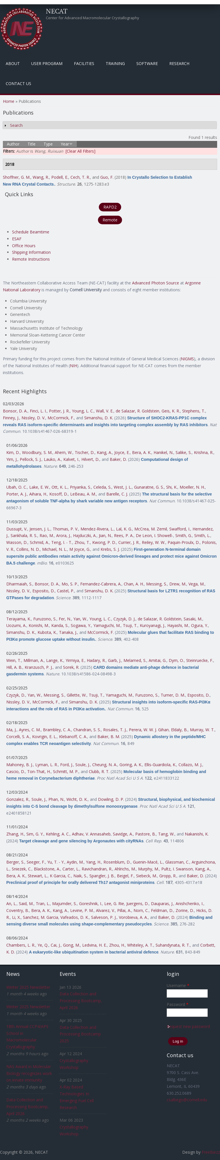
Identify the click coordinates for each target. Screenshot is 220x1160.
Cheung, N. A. (104, 764)
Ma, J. (11, 729)
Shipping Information (31, 252)
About (13, 63)
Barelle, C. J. (117, 494)
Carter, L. (70, 869)
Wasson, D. (17, 542)
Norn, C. (141, 910)
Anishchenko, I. (189, 903)
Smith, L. (202, 535)
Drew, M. (177, 584)
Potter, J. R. (59, 411)
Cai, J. (56, 945)
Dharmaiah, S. (19, 584)
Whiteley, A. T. (140, 945)
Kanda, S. (59, 625)
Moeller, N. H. (192, 487)
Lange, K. (54, 660)
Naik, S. (80, 875)
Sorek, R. (71, 667)
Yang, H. (93, 862)
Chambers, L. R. (20, 945)
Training (115, 63)
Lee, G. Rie (114, 903)
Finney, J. (11, 417)
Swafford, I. (179, 529)
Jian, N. (105, 535)
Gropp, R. (167, 875)
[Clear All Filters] (80, 151)
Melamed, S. (134, 660)
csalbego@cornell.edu (187, 1099)
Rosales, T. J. (115, 729)
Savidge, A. (123, 834)
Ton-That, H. (39, 771)
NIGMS (187, 358)
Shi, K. (171, 487)
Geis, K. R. (171, 411)
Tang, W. (166, 834)
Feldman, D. (162, 910)
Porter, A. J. (16, 494)
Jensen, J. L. (40, 529)
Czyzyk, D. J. (124, 619)
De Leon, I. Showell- (154, 535)
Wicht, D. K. (77, 799)
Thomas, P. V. (65, 529)
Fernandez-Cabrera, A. (100, 584)
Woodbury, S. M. (37, 452)
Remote (110, 220)
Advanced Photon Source (155, 283)
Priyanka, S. (80, 487)
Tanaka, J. (68, 632)
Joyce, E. (122, 452)
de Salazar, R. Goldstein (137, 411)
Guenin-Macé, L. (148, 862)
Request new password (188, 1026)
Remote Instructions (31, 259)
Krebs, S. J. (110, 549)
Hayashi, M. (178, 625)
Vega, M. (196, 584)
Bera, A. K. (141, 452)
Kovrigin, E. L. (44, 736)
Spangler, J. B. (102, 875)
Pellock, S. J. (31, 459)
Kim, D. (13, 452)
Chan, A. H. (134, 584)
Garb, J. (114, 660)
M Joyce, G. (79, 549)
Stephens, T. (193, 411)
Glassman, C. (177, 862)
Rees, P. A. (123, 535)
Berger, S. (15, 862)
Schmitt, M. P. (65, 771)
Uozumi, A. (16, 625)
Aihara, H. (38, 494)
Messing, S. (156, 584)
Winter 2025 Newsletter (28, 987)
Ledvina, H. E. (94, 945)
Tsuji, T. (130, 625)
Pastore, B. (145, 834)
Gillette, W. (77, 695)
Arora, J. (63, 535)
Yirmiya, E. (75, 660)
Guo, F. (106, 177)
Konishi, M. (39, 625)
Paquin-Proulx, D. (184, 542)
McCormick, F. (61, 417)
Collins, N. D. (28, 549)
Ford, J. (66, 764)
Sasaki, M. (193, 619)
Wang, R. (41, 177)
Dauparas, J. (162, 903)
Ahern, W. (63, 452)
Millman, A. (33, 660)
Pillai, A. (124, 910)
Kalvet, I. (71, 459)
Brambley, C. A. (57, 729)
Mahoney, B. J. (19, 764)
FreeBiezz (211, 1152)
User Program (46, 63)
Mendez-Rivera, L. (97, 529)
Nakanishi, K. (197, 834)
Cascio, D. (15, 771)
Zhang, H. (15, 834)
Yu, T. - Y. (55, 862)
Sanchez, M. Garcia (40, 917)
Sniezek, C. (22, 869)
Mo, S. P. (70, 584)
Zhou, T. (82, 542)
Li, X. (16, 917)
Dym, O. (176, 660)
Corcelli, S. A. (18, 736)
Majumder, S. (64, 903)
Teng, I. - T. (61, 542)
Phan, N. (56, 799)
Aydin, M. (75, 862)
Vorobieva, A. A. (133, 917)
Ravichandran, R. (97, 869)
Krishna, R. (203, 452)
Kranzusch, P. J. (39, 667)
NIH (73, 365)
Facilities (84, 63)
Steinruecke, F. (199, 660)
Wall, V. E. (104, 411)
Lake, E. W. (39, 487)
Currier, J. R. (129, 542)
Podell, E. (59, 177)
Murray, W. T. (202, 729)
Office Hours (24, 245)
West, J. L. (123, 487)
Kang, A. (104, 452)
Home (8, 101)
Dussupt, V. (16, 529)
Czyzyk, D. (15, 695)
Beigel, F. (125, 875)
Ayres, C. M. (30, 729)
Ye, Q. (43, 945)
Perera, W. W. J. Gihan (149, 729)
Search (16, 125)
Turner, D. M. (173, 695)
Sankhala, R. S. (24, 535)
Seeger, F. (36, 862)
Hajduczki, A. (85, 535)
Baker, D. (118, 459)
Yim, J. (11, 459)
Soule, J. (82, 764)
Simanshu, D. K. (98, 417)
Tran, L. (43, 903)
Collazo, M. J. (190, 764)
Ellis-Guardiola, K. (160, 764)
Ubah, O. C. (16, 487)
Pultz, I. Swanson (177, 869)
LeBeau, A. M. (83, 494)
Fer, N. (65, 619)
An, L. (11, 903)
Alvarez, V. (105, 910)
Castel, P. (65, 590)
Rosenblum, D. (117, 862)
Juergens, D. (137, 903)
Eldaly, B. (179, 729)
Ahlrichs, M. (125, 869)
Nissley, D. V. (33, 417)
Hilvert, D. (90, 459)
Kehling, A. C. (58, 834)
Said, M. (26, 903)
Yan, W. (80, 619)
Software (147, 63)
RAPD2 (110, 207)
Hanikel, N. (163, 452)
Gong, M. (71, 945)
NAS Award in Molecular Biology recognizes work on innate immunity (29, 1073)
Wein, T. (13, 660)
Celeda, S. (102, 487)
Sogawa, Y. (81, 625)
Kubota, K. (47, 632)
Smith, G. (183, 535)
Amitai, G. (157, 660)
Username (178, 985)
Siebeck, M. (146, 875)
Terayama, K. (18, 619)
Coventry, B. (17, 910)
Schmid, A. (39, 542)
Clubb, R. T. (99, 771)
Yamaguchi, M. (107, 625)
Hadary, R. (96, 660)
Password (177, 1004)
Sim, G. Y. (35, 834)
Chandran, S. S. (87, 729)
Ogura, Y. (199, 625)
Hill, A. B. (14, 667)
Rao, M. (47, 535)
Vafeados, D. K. (74, 917)
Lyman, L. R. (46, 764)
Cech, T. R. (80, 177)
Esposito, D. (43, 590)
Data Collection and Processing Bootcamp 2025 (80, 1034)
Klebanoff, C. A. (73, 736)
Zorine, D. (185, 910)
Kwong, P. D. (104, 542)
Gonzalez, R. (17, 799)
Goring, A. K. (130, 764)
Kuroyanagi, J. (152, 625)
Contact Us (18, 83)
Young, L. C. (83, 411)
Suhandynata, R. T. (173, 945)
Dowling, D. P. (111, 799)
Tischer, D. (85, 452)
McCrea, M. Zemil (150, 529)
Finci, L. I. (38, 411)
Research (179, 63)
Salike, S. (184, 452)
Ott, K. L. (60, 487)
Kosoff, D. (58, 494)
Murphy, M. (148, 869)
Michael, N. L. (54, 549)
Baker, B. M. (108, 736)
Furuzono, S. (44, 619)
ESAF (16, 238)
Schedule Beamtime (30, 232)
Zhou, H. (117, 945)
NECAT (57, 10)
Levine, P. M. (82, 910)
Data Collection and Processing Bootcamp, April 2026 (27, 1106)
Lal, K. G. (124, 529)
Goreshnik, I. (90, 903)
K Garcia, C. (60, 875)
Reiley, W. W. (153, 542)
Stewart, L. (38, 875)
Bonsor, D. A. (15, 411)
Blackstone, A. (47, 869)
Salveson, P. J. (104, 917)
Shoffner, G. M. (16, 177)
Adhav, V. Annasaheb (91, 834)
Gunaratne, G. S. (149, 487)
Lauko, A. (52, 459)
